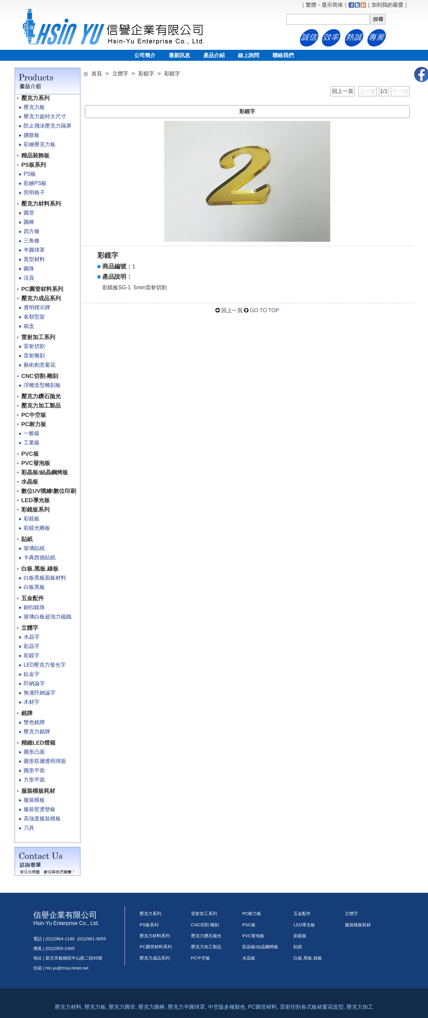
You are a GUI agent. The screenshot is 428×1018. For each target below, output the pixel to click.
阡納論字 (34, 683)
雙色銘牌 (34, 722)
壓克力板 (34, 107)
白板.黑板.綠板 (39, 568)
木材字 (32, 702)
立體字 (29, 627)
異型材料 (34, 259)
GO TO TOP (264, 310)
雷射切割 (34, 346)
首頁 (96, 73)
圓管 (29, 213)
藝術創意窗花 (39, 365)
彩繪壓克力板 (39, 144)
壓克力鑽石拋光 (41, 396)
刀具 (29, 828)
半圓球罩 (34, 250)
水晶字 (32, 637)
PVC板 (30, 453)
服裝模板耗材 (38, 790)
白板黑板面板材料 (45, 578)
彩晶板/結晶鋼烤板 (44, 472)
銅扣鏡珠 (34, 607)
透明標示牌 (37, 307)
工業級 (32, 442)
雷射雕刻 (34, 355)
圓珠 (29, 268)
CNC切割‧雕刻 (39, 376)
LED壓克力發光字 (45, 665)
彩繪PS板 (35, 183)
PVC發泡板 (35, 463)
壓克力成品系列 (41, 298)
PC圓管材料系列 (42, 289)
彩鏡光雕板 (37, 528)
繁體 (311, 5)
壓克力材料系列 (41, 203)
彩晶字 (32, 646)
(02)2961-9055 (91, 938)
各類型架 (34, 317)
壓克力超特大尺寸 (45, 116)
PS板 (30, 174)
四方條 (32, 231)
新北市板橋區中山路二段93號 (76, 958)
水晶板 (29, 481)
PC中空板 (33, 415)
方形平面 (34, 780)
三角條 (32, 240)
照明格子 (34, 192)
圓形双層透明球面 (45, 761)
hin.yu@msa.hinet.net (67, 968)
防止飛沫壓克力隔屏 (47, 126)
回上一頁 (342, 91)
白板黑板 (34, 587)
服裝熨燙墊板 (39, 809)
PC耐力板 (33, 424)
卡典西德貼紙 (39, 557)
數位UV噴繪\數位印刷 (48, 491)
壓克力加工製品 (41, 405)
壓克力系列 (35, 98)
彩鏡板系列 (35, 509)
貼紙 (27, 539)
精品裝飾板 (35, 155)
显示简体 (332, 5)
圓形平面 (34, 770)
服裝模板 (34, 800)
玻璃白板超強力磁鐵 (47, 616)
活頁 (29, 278)
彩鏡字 (32, 655)
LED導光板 (35, 500)
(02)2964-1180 (60, 938)
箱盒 (29, 326)
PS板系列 (33, 164)
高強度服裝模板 (42, 818)
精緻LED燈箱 (38, 742)
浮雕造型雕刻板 (42, 385)
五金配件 (32, 598)
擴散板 (32, 135)
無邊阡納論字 (39, 692)
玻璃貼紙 (34, 548)
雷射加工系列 (38, 337)
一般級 (32, 433)
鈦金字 (32, 674)
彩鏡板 (32, 518)
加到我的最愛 (387, 5)
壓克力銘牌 (37, 731)
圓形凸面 (34, 752)
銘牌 (27, 713)
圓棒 (29, 222)
